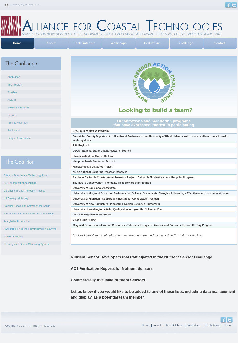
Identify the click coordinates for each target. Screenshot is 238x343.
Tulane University (13, 236)
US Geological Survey (16, 198)
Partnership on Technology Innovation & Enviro (30, 228)
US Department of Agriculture (20, 182)
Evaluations (212, 325)
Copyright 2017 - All (18, 325)
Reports (12, 115)
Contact (228, 325)
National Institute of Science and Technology (29, 213)
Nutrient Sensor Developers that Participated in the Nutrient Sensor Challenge (141, 257)
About (157, 325)
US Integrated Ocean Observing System (26, 244)
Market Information (18, 107)
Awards (12, 99)
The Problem (15, 84)
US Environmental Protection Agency (24, 190)
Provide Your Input (18, 122)
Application (14, 76)
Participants (14, 130)
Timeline (12, 92)
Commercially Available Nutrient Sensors (108, 280)
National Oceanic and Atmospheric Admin (27, 205)
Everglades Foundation (17, 221)
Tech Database (174, 325)
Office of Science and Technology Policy (26, 175)
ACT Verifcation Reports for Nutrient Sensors (112, 268)
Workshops (194, 325)
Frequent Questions (19, 138)
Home (145, 325)
